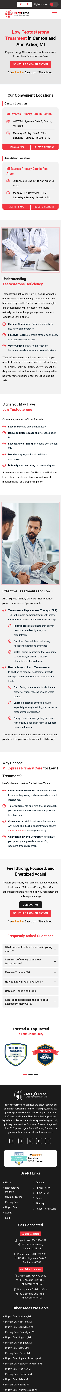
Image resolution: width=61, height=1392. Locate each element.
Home (6, 1182)
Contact (38, 1182)
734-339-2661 (16, 147)
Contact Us (31, 904)
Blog (6, 1218)
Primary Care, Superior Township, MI (22, 1363)
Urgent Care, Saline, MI (15, 1379)
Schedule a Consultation (30, 64)
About (7, 1212)
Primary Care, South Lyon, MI (18, 1332)
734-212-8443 (16, 207)
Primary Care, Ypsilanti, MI (17, 1321)
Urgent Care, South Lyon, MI (17, 1327)
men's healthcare (17, 830)
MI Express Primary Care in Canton (29, 114)
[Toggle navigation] (55, 14)
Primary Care (10, 1202)
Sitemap (39, 1203)
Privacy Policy (41, 1187)
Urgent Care (10, 1207)
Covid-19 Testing (12, 1197)
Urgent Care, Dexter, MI (15, 1348)
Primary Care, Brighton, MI (17, 1342)
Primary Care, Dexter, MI (16, 1353)
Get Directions (44, 147)
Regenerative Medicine (10, 1189)
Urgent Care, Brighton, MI (16, 1337)
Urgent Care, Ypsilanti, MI (16, 1316)
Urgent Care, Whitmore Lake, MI (19, 1390)
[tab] (30, 949)
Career (38, 1198)
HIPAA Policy (41, 1193)
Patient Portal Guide (44, 1208)
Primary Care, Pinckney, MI (17, 1374)
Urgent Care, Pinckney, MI (16, 1369)
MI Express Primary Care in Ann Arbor (27, 171)
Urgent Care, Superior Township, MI (21, 1358)
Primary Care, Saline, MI (15, 1384)
